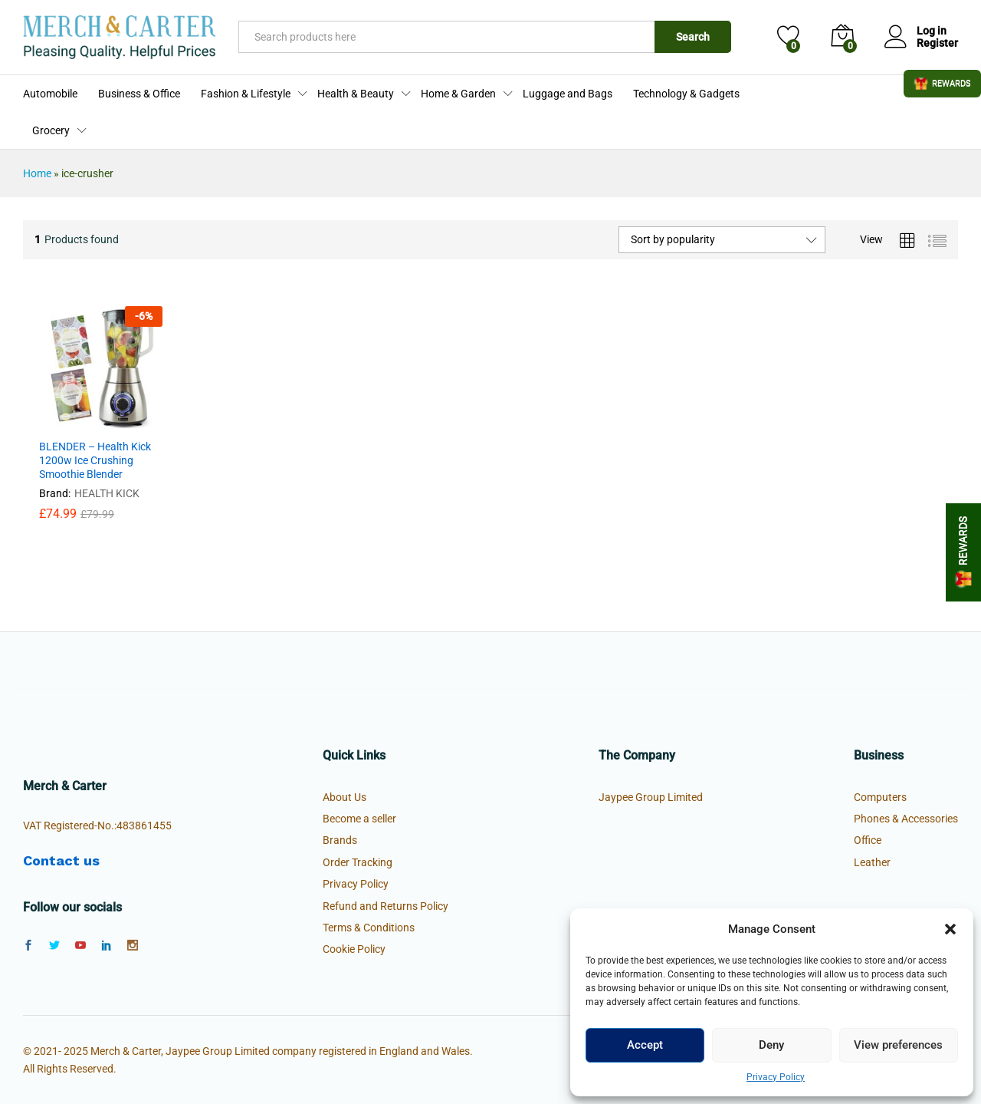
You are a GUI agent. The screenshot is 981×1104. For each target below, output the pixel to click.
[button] (950, 929)
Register (937, 43)
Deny (771, 1045)
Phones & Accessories (906, 818)
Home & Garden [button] (458, 93)
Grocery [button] (51, 130)
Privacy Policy (775, 1077)
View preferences (898, 1045)
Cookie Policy (354, 949)
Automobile (50, 93)
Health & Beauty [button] (355, 93)
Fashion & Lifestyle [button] (245, 93)
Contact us (61, 860)
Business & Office (139, 93)
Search (693, 37)
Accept (645, 1045)
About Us (344, 797)
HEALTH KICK (106, 493)
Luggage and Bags (567, 93)
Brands (340, 840)
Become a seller (359, 818)
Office (867, 840)
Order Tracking (357, 862)
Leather (872, 862)
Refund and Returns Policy (385, 906)
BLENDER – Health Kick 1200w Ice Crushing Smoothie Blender (95, 460)
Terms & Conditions (369, 927)
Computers (880, 797)
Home (37, 173)
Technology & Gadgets (686, 93)
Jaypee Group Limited (651, 797)
